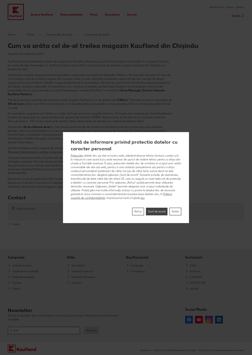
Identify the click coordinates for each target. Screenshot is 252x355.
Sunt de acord (156, 211)
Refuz (138, 211)
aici (143, 198)
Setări (175, 211)
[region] (126, 177)
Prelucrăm (77, 155)
